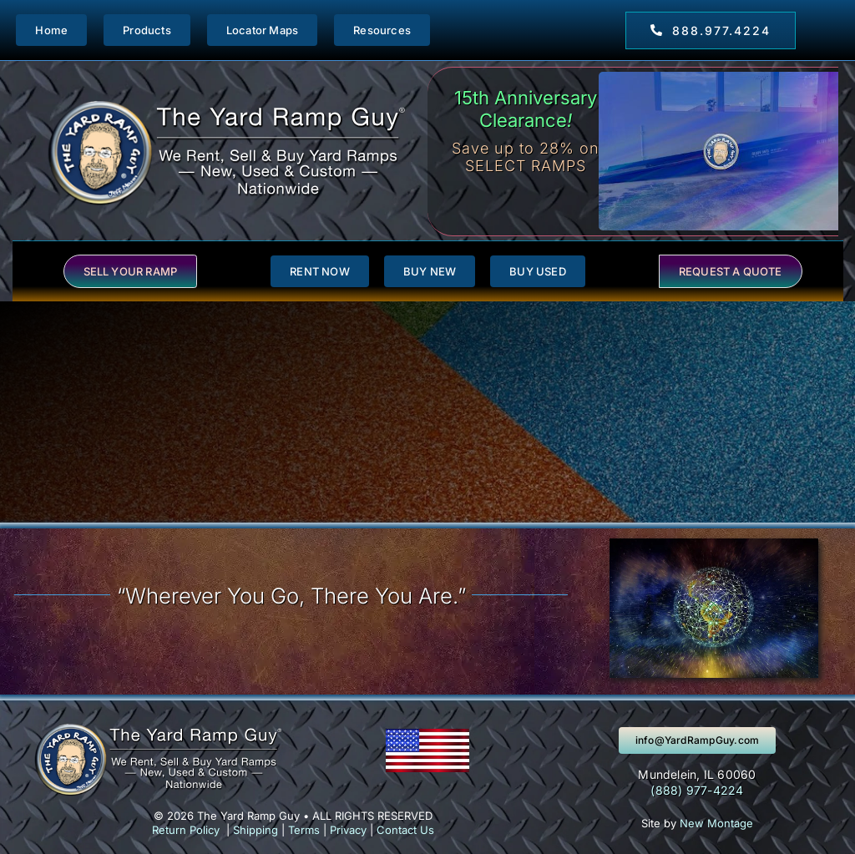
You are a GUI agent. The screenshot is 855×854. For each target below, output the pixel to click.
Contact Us (405, 829)
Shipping (255, 829)
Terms (304, 829)
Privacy (348, 829)
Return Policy (186, 829)
